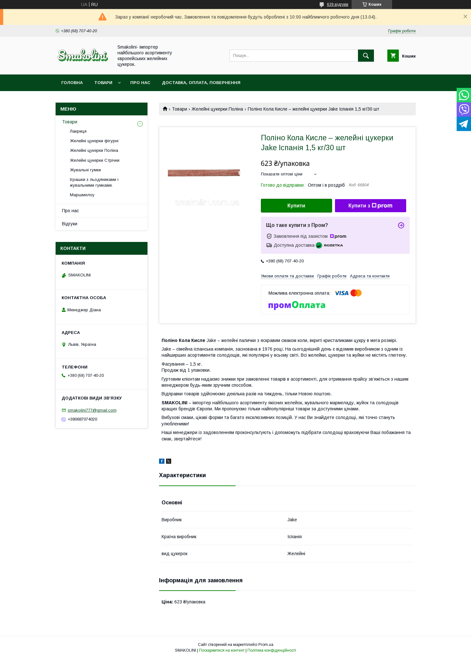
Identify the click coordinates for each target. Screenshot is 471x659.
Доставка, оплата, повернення (201, 82)
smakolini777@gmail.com (92, 410)
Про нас (140, 82)
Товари (103, 82)
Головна (72, 82)
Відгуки (69, 223)
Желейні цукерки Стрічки (94, 160)
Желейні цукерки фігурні (94, 140)
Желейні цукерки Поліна (217, 109)
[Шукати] (366, 56)
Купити (296, 205)
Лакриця (78, 131)
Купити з (370, 206)
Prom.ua (265, 644)
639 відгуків (337, 4)
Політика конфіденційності (271, 650)
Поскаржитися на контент (222, 650)
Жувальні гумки (85, 169)
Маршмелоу (82, 194)
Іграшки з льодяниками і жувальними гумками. (94, 182)
